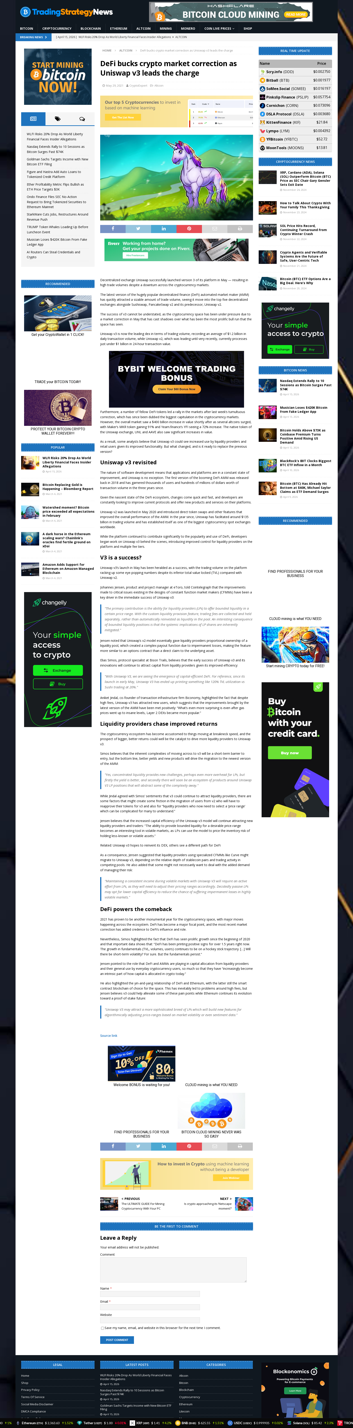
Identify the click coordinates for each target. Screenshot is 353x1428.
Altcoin (143, 28)
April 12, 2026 (291, 447)
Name (105, 1288)
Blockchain (91, 28)
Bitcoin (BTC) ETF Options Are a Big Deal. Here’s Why (305, 281)
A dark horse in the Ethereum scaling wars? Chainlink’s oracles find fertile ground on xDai (67, 540)
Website (106, 1315)
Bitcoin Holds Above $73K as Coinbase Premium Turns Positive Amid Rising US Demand (303, 436)
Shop (248, 28)
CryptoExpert (138, 85)
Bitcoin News (295, 370)
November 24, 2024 (294, 189)
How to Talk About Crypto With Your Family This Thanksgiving (305, 205)
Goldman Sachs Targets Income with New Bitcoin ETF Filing (135, 1407)
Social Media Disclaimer (37, 1404)
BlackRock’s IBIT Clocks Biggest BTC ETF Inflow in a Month (305, 463)
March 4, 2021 (54, 494)
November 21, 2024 (294, 265)
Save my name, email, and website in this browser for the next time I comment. (163, 1328)
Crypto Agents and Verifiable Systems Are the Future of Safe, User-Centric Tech (303, 256)
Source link (108, 1035)
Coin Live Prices (217, 28)
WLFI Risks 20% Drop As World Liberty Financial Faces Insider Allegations (67, 462)
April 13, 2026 (291, 416)
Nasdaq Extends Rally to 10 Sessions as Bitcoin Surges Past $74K (306, 385)
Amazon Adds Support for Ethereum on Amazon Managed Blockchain (68, 568)
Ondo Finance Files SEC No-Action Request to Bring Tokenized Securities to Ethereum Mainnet (56, 202)
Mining (166, 28)
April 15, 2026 (53, 471)
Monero (188, 28)
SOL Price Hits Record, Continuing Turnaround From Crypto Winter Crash (303, 230)
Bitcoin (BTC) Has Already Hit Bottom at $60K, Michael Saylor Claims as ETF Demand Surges (305, 487)
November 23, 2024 (294, 212)
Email (104, 1301)
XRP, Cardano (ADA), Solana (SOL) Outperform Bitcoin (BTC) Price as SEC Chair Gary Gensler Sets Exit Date (305, 178)
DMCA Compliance (33, 1411)
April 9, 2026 (290, 496)
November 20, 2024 (294, 288)
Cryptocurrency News (295, 161)
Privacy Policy (30, 1390)
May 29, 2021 (114, 85)
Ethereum (118, 28)
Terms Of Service (33, 1397)
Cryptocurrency (56, 28)
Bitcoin (26, 28)
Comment (107, 1254)
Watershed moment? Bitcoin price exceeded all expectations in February (69, 511)
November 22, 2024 (294, 239)
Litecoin (184, 1411)
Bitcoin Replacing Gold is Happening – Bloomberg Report (68, 487)
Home (25, 1376)
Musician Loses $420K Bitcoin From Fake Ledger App (303, 409)
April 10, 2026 (291, 470)
